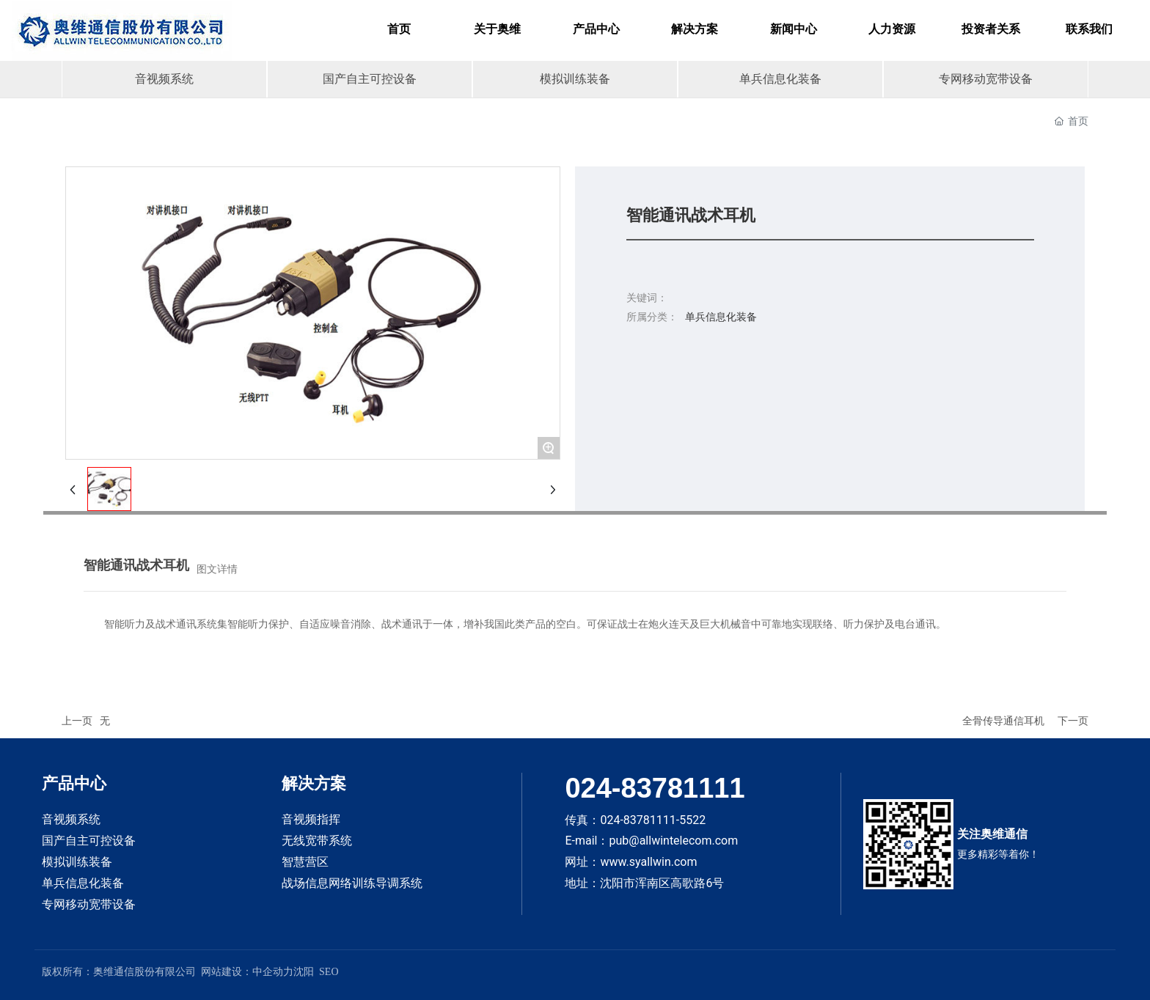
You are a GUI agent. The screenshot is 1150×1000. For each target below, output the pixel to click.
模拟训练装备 (575, 79)
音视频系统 (164, 79)
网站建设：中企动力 (247, 971)
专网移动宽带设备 (986, 79)
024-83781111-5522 (653, 820)
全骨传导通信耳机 (1003, 721)
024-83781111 (654, 788)
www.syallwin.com (648, 862)
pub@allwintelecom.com (673, 841)
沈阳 (303, 971)
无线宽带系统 (317, 841)
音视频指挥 (311, 819)
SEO (328, 971)
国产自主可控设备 (370, 79)
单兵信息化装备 (780, 79)
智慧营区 (305, 862)
